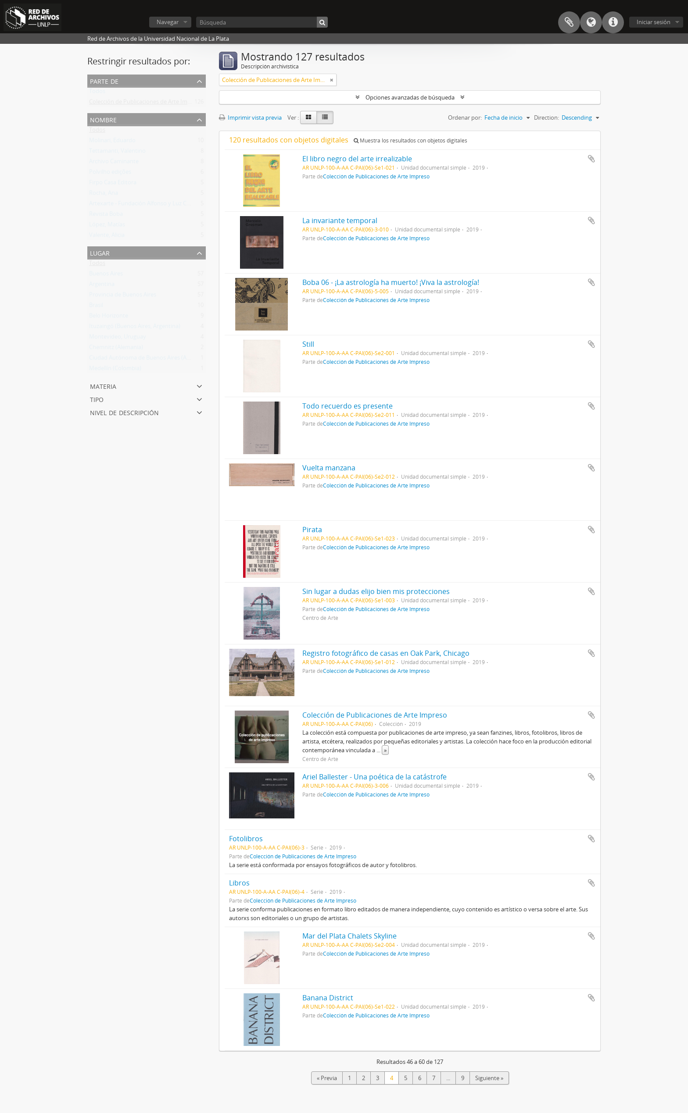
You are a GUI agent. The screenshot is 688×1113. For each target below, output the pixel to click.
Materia (103, 385)
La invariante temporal (339, 220)
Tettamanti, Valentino (117, 152)
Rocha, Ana (103, 195)
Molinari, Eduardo (112, 142)
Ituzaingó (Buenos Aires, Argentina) (134, 328)
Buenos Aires (106, 275)
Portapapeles (569, 22)
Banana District (327, 998)
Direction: (546, 117)
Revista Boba (106, 216)
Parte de (104, 80)
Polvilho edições (110, 174)
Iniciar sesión (653, 22)
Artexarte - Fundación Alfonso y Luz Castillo (145, 205)
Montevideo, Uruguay (117, 338)
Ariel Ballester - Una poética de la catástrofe (374, 777)
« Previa (327, 1078)
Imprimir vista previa (250, 117)
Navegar (168, 22)
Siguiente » (489, 1078)
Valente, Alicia (107, 237)
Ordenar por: (465, 117)
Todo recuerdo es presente (347, 406)
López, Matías (107, 226)
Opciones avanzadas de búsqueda (410, 97)
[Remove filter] (331, 79)
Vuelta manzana (328, 468)
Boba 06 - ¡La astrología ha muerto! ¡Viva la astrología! (390, 282)
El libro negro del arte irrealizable (357, 159)
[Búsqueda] (262, 22)
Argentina (102, 286)
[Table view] (324, 117)
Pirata (312, 529)
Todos (97, 93)
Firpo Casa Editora (112, 184)
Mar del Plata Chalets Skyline (349, 936)
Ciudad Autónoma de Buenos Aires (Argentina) (149, 359)
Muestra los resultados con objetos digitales (410, 140)
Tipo (97, 399)
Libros (239, 883)
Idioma (591, 22)
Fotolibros (246, 838)
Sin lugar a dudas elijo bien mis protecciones (376, 591)
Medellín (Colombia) (115, 370)
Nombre (103, 119)
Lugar (100, 252)
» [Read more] (385, 750)
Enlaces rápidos (613, 22)
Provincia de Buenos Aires (122, 296)
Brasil (96, 307)
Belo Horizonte (108, 317)
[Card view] (308, 117)
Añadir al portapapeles (591, 158)
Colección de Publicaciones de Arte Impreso (145, 103)
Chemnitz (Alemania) (116, 349)
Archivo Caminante (114, 163)
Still (308, 344)
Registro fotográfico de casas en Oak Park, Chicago (385, 653)
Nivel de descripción (124, 412)
